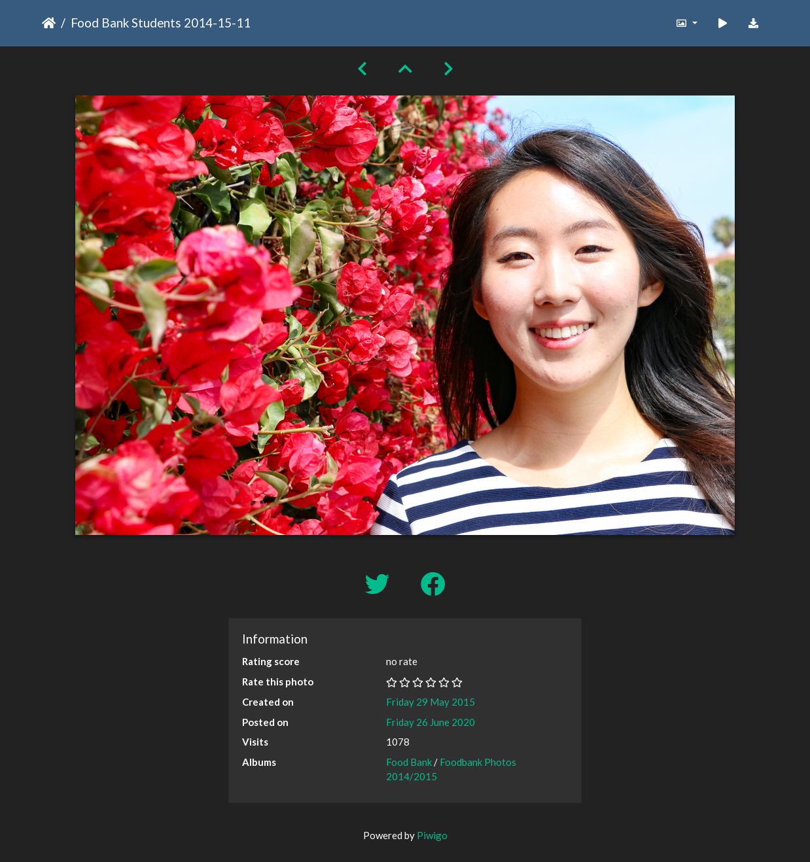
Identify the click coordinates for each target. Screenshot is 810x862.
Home (49, 23)
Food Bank (409, 762)
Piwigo (432, 835)
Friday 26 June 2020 (430, 722)
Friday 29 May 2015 (430, 702)
